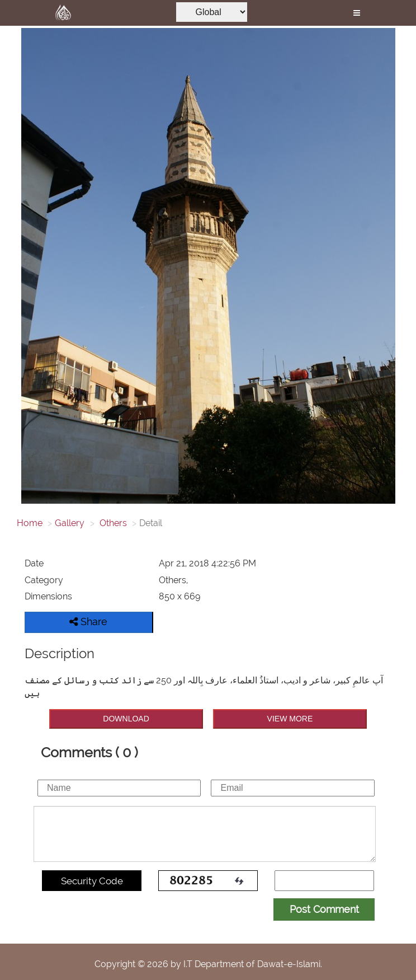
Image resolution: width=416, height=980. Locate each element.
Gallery (69, 523)
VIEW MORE (290, 718)
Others (112, 523)
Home (29, 523)
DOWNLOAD (126, 718)
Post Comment (324, 909)
